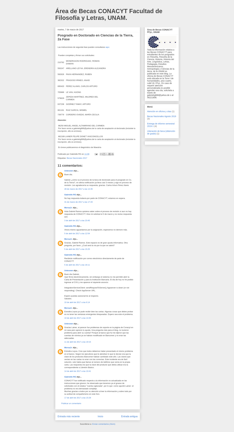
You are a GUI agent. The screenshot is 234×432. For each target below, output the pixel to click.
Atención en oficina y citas (159, 111)
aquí (107, 47)
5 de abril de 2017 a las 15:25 (77, 249)
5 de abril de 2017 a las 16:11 (77, 265)
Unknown (68, 171)
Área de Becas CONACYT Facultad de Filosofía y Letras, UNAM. (108, 14)
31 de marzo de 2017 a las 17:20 (78, 202)
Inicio (100, 416)
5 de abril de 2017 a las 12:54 (77, 233)
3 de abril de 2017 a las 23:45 (77, 220)
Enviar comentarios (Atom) (103, 424)
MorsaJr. (68, 208)
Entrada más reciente (69, 416)
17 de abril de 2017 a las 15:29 (77, 398)
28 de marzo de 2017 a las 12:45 (78, 189)
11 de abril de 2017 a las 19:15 (77, 342)
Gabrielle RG (70, 195)
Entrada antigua (129, 416)
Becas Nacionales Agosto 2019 (161, 116)
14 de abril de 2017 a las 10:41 (77, 371)
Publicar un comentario (71, 403)
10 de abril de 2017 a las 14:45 (77, 318)
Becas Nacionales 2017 (77, 158)
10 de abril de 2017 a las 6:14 (77, 302)
